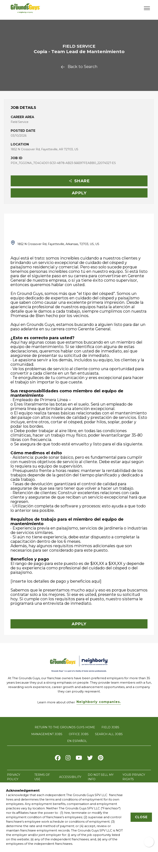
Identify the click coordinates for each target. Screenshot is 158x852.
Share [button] (79, 180)
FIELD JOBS (110, 727)
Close (141, 817)
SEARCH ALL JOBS (109, 734)
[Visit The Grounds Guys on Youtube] (79, 759)
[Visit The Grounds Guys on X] (90, 759)
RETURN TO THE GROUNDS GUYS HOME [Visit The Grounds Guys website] (65, 727)
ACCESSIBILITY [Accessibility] (70, 777)
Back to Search (79, 66)
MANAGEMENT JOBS (46, 734)
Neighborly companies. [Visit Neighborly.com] (98, 702)
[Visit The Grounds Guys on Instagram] (68, 759)
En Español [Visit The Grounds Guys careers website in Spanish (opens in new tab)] (77, 741)
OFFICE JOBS (79, 734)
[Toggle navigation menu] (147, 8)
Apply (79, 193)
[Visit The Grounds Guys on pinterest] (100, 759)
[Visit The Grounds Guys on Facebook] (58, 759)
